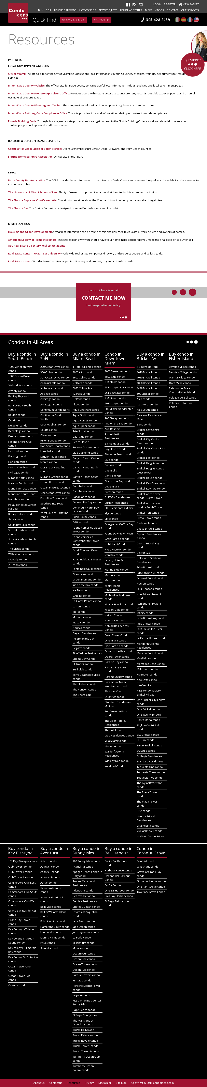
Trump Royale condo (85, 1040)
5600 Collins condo (84, 377)
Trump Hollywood (83, 1030)
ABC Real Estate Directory (24, 245)
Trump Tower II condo (86, 1051)
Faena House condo (20, 436)
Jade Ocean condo (84, 927)
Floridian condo (17, 462)
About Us (39, 1083)
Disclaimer (104, 1083)
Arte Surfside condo (85, 431)
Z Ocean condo (17, 565)
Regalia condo (81, 995)
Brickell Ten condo (148, 512)
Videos (159, 10)
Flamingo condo (18, 456)
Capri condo (15, 420)
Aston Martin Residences (112, 436)
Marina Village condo (182, 377)
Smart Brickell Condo (149, 745)
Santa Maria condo (148, 720)
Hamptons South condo (54, 927)
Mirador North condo (21, 478)
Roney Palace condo (20, 514)
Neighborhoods (65, 10)
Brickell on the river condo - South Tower (149, 505)
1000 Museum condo (117, 371)
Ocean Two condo (84, 970)
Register (170, 4)
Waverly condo (17, 559)
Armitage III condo (51, 404)
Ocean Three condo (85, 964)
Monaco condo (82, 617)
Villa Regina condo (148, 825)
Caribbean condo (83, 491)
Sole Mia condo (49, 948)
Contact (172, 10)
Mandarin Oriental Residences (148, 646)
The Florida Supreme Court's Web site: (33, 200)
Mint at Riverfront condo (119, 604)
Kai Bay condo (81, 590)
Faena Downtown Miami (119, 533)
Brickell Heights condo (150, 463)
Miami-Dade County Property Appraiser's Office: (39, 93)
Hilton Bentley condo (53, 440)
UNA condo (143, 811)
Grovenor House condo (151, 881)
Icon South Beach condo (55, 446)
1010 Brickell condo (148, 372)
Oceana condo (17, 985)
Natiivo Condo (113, 615)
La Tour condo (81, 606)
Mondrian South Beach (22, 494)
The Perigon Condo (84, 689)
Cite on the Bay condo (118, 481)
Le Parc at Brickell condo (151, 638)
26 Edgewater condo (117, 392)
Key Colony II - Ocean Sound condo (21, 940)
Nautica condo (81, 628)
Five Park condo (18, 451)
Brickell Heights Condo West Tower (150, 470)
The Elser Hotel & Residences (115, 723)
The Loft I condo (114, 730)
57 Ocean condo (83, 383)
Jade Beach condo (84, 921)
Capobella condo (83, 486)
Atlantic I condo (49, 866)
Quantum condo (115, 697)
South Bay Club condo (21, 525)
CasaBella (111, 470)
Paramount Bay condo (118, 677)
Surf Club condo (82, 669)
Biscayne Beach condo (119, 454)
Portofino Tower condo (54, 498)
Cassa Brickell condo (149, 528)
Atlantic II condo (49, 872)
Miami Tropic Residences (112, 588)
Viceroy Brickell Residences (146, 818)
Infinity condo (145, 613)
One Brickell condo (148, 709)
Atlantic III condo (50, 877)
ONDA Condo (113, 885)
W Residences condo (21, 554)
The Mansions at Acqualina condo (83, 1022)
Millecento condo (147, 669)
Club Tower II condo (20, 872)
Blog (148, 10)
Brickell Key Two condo (151, 488)
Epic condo (111, 519)
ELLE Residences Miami (119, 508)
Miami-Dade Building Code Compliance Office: (38, 113)
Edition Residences (116, 502)
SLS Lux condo (145, 740)
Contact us (101, 20)
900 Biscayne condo (117, 418)
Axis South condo (147, 409)
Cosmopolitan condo (53, 424)
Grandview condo (84, 574)
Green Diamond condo (87, 579)
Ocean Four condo (84, 953)
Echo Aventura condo (53, 921)
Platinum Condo (114, 691)
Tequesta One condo (150, 767)
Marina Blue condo (116, 569)
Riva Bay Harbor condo (119, 896)
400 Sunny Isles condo (86, 861)
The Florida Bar (18, 208)
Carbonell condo (147, 523)
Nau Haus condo (18, 499)
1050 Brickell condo (148, 377)
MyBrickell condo (147, 674)
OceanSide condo (180, 383)
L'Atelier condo (82, 595)
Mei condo (79, 612)
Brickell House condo (150, 478)
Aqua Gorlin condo (84, 415)
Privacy (89, 1083)
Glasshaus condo (147, 866)
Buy (40, 10)
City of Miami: (17, 74)
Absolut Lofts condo (52, 383)
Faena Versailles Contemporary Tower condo (86, 541)
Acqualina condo (83, 866)
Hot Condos (87, 10)
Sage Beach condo (84, 1010)
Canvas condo (113, 465)
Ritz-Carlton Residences (87, 653)
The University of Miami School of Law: (33, 192)
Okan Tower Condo (116, 635)
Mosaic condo (81, 622)
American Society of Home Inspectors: (33, 240)
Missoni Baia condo (117, 609)
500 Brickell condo (148, 393)
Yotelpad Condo (114, 766)
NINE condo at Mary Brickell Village (149, 692)
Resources (73, 1083)
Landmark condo (50, 932)
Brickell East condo (148, 458)
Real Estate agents (53, 245)
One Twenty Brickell (149, 714)
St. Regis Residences (149, 756)
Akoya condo (81, 404)
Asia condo (143, 399)
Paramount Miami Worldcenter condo (116, 684)
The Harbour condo (85, 684)
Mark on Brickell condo (151, 653)
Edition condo (81, 522)
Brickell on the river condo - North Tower (149, 496)
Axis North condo (147, 404)
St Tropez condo (83, 664)
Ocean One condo (84, 959)
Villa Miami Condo (115, 741)
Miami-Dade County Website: (26, 85)
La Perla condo (82, 937)
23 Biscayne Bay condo (119, 387)
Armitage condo (50, 399)
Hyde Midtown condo (118, 549)
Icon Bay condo (114, 555)
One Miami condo (115, 640)
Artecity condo (17, 391)
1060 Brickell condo (148, 383)
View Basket (191, 4)
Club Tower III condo (20, 877)
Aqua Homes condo (85, 420)
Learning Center (131, 10)
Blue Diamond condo (85, 452)
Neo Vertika (144, 685)
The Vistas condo (18, 548)
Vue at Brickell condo (149, 831)
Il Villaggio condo (18, 472)
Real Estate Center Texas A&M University (34, 253)
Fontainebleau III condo (87, 569)
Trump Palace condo (85, 1035)
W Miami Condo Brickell (151, 836)
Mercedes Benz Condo (151, 664)
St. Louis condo (146, 750)
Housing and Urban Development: (30, 232)
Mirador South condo (21, 483)
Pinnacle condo (82, 980)
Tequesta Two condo (150, 777)
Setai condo (15, 519)
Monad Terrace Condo (22, 488)
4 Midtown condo (115, 398)
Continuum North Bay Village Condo (86, 509)
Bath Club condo (83, 436)
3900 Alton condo (83, 372)
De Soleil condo (17, 425)
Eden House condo (84, 517)
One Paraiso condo (116, 646)
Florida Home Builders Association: (30, 156)
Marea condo (48, 462)
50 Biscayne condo (116, 403)
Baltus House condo (117, 443)
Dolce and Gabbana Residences (149, 560)
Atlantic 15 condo (83, 890)
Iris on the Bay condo (85, 585)
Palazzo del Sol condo (182, 397)
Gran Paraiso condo (117, 539)
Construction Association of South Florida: (35, 149)
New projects (108, 10)
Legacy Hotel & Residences (114, 562)
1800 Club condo (115, 376)
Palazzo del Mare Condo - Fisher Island (182, 390)
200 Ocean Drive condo (54, 367)
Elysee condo (113, 513)
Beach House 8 (82, 442)
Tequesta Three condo (151, 772)
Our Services (190, 10)
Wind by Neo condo (117, 761)
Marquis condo (114, 575)
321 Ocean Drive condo (54, 377)
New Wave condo (115, 620)
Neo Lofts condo (147, 680)
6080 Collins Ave (82, 388)
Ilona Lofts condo (50, 451)
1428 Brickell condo (148, 388)
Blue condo (112, 460)
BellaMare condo (50, 907)
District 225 (143, 553)
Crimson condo (114, 492)
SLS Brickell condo (148, 734)
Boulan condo (16, 415)
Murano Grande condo (54, 477)
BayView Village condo (183, 372)
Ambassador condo (52, 388)
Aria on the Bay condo (118, 423)
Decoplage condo (19, 431)
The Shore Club (82, 695)
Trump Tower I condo (85, 1046)
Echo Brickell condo (148, 567)
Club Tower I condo (20, 866)
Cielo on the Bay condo (87, 502)
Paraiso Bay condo (116, 662)
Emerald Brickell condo (151, 578)
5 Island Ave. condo (20, 385)
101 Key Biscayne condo (23, 861)
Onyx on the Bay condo (119, 651)
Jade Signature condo (86, 932)
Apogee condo (49, 393)
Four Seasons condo (149, 589)
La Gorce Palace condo (87, 601)
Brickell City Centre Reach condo (148, 441)
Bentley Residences (85, 901)
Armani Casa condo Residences (85, 883)
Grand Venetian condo (22, 467)
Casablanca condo (84, 497)
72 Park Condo (82, 393)
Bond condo (144, 424)
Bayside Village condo (182, 367)
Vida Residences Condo (119, 735)
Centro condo (113, 476)
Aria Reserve (113, 429)
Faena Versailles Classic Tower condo (87, 529)
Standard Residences (150, 761)
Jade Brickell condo (148, 623)
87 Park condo (81, 399)
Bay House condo (115, 449)
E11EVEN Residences (117, 497)
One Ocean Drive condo (55, 493)
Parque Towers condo (86, 975)
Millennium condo (83, 943)
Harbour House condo (118, 870)
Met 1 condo (112, 580)
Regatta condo (82, 648)
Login (157, 4)
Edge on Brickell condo (150, 573)
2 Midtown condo (115, 382)
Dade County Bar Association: (27, 180)
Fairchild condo (146, 861)
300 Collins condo (51, 372)
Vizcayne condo (114, 746)
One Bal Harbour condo (119, 890)
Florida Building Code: (22, 121)
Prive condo (47, 943)
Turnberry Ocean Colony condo (83, 1068)
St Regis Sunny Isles (85, 1015)
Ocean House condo (53, 482)
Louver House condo (53, 457)
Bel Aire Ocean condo (86, 447)
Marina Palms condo (53, 937)
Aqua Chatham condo (86, 409)
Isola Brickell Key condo (151, 618)
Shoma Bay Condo (84, 659)
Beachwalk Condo (84, 896)
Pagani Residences (84, 633)
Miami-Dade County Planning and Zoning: (35, 105)
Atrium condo (48, 882)
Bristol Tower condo (149, 518)
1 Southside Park (147, 367)
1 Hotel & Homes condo (87, 367)
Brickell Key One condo (151, 483)
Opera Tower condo (117, 656)
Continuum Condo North (55, 409)
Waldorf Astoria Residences (114, 753)
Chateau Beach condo (86, 907)
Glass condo (48, 435)
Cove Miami (112, 486)
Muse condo (80, 948)
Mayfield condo (146, 658)
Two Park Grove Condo (151, 892)
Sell (48, 10)
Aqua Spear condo (84, 426)
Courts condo (48, 430)
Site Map (121, 1083)
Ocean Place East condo (55, 487)
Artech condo (48, 861)
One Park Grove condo (151, 886)
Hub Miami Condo (115, 544)
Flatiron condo (145, 583)
